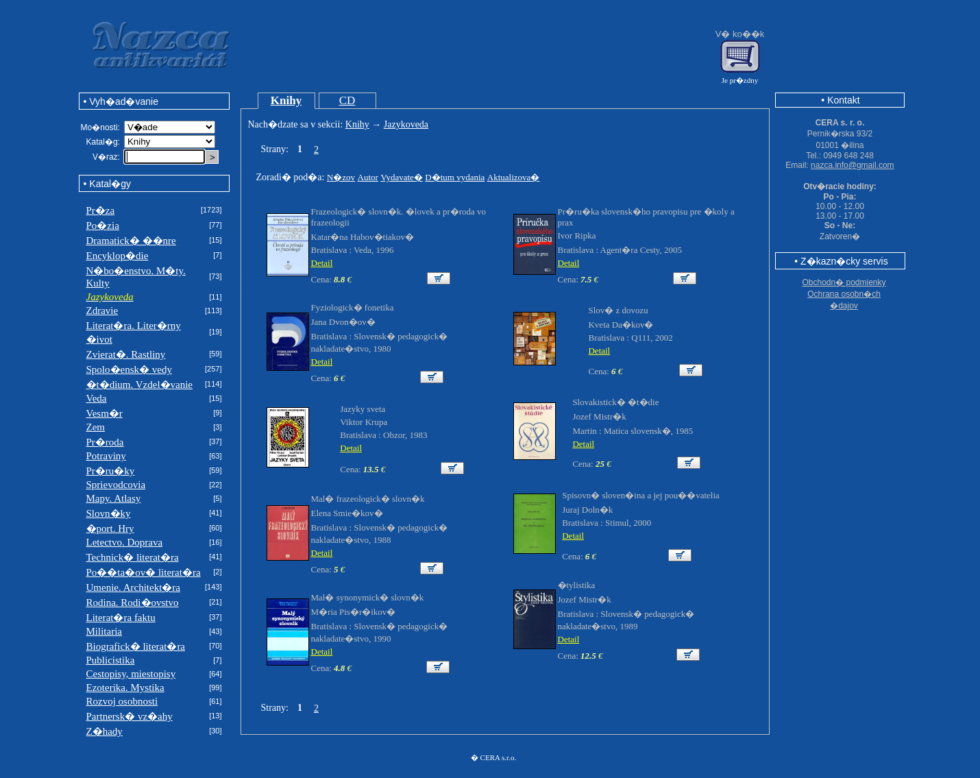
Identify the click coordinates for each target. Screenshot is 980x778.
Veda (96, 398)
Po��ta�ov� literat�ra (143, 572)
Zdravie (102, 310)
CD (347, 100)
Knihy (286, 100)
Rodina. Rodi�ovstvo (132, 602)
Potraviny (106, 455)
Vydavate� (401, 177)
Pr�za (100, 210)
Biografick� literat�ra (136, 646)
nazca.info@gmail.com (852, 165)
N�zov (341, 177)
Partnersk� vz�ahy (129, 716)
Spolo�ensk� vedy (129, 369)
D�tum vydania (455, 177)
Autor (368, 177)
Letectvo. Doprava (124, 542)
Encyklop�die (117, 255)
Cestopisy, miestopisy (131, 673)
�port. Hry (110, 528)
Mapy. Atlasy (113, 498)
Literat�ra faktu (121, 617)
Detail (322, 263)
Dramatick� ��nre (131, 240)
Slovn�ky (108, 513)
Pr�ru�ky (110, 470)
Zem (96, 427)
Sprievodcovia (116, 484)
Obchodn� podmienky (843, 282)
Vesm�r (104, 413)
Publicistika (110, 660)
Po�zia (102, 225)
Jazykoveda (406, 124)
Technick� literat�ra (132, 557)
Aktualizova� (513, 177)
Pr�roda (105, 442)
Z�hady (104, 731)
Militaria (104, 631)
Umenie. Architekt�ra (133, 587)
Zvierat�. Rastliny (126, 354)
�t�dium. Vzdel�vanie (139, 384)
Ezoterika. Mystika (125, 687)
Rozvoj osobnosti (122, 701)
